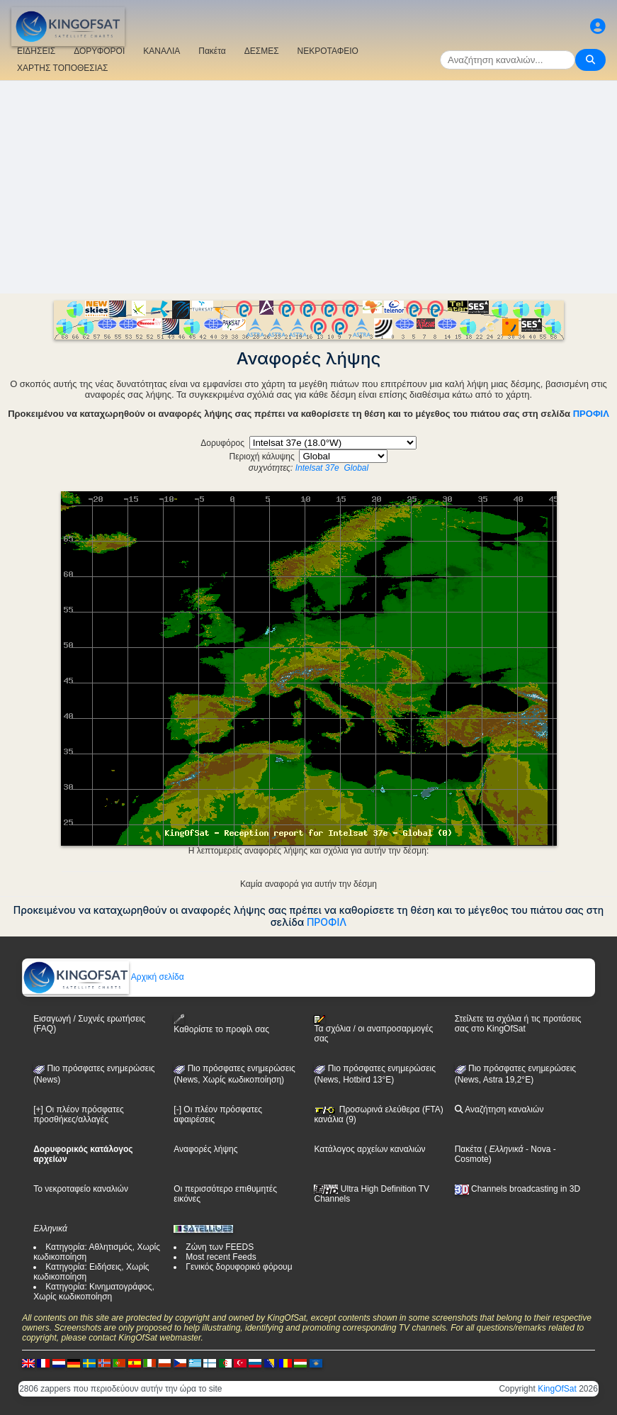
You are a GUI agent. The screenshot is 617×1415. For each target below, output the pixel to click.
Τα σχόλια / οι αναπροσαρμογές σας (373, 1029)
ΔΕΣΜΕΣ (261, 51)
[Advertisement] (308, 187)
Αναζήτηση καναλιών (499, 1109)
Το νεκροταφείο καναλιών (80, 1189)
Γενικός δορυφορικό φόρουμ (239, 1267)
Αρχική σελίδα (103, 977)
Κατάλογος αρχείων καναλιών (369, 1149)
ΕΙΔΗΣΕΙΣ (36, 51)
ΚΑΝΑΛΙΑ (161, 51)
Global (356, 468)
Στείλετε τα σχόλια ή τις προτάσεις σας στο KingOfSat (518, 1024)
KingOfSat (557, 1389)
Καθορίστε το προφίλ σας (221, 1024)
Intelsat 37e (317, 468)
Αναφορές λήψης (205, 1149)
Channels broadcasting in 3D (517, 1189)
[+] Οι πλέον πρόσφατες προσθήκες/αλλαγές (78, 1114)
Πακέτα (211, 51)
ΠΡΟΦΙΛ (591, 413)
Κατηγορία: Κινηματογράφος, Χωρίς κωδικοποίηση (93, 1292)
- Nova (537, 1149)
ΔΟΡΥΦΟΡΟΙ (99, 51)
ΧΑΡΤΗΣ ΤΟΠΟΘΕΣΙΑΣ (62, 68)
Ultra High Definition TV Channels (371, 1194)
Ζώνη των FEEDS (220, 1247)
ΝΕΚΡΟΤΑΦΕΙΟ (328, 51)
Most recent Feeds (221, 1257)
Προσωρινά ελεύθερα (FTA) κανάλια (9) (378, 1114)
